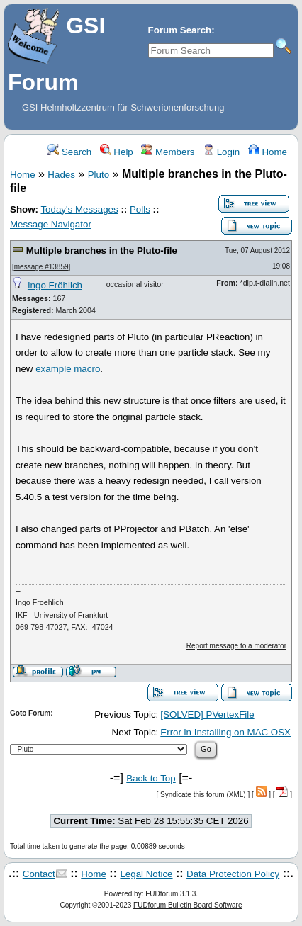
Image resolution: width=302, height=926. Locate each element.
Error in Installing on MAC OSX (225, 732)
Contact (39, 874)
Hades (61, 174)
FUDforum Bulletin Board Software (187, 905)
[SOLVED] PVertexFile (207, 714)
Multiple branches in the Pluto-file (101, 250)
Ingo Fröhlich (55, 285)
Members (167, 152)
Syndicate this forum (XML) (203, 794)
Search (69, 152)
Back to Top (150, 778)
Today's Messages (79, 209)
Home (267, 152)
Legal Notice (146, 874)
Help (116, 152)
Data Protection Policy (232, 874)
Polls (140, 209)
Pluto (98, 174)
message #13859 (41, 267)
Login (221, 152)
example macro (67, 368)
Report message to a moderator (236, 646)
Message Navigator (50, 224)
